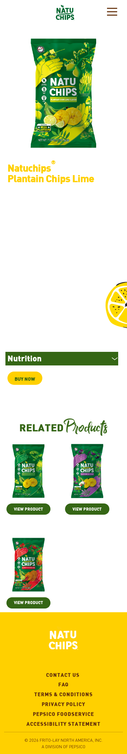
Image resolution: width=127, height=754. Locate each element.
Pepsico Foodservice (77, 713)
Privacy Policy (82, 703)
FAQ (63, 683)
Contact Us (84, 674)
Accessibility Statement (74, 723)
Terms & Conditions (78, 693)
